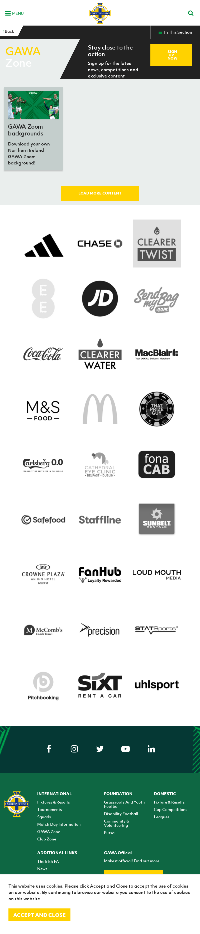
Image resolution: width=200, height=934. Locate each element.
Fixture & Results (169, 802)
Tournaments (49, 809)
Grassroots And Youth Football (124, 804)
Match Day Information (59, 824)
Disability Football (121, 813)
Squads (44, 816)
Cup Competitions (170, 809)
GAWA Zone (48, 831)
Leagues (161, 816)
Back (8, 31)
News (42, 868)
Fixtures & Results (53, 802)
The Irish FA (48, 861)
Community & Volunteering (116, 823)
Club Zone (46, 838)
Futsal (110, 832)
